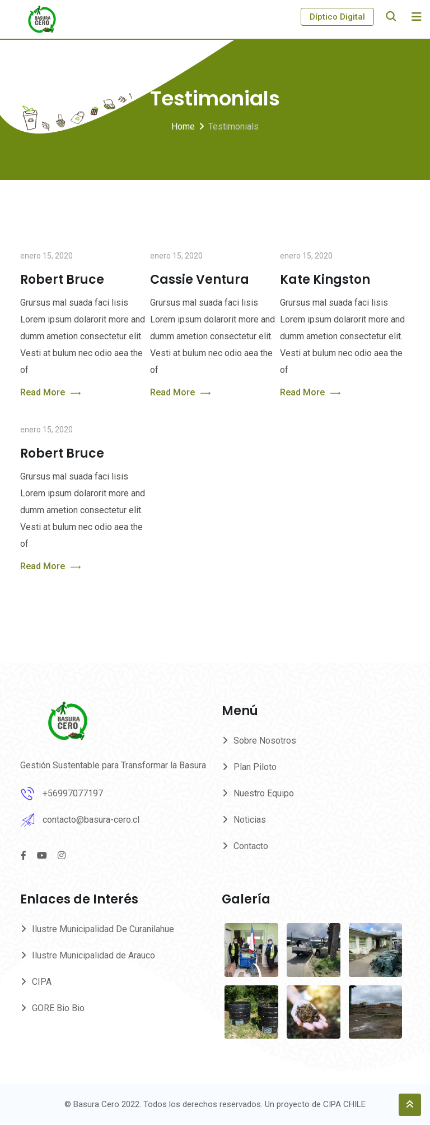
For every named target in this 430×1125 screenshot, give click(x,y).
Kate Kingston (325, 279)
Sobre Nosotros (264, 740)
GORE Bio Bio (58, 1008)
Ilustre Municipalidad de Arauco (93, 955)
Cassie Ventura (199, 279)
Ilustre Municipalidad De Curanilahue (103, 929)
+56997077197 (73, 793)
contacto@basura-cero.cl (91, 819)
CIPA (42, 981)
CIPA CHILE (344, 1104)
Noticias (249, 819)
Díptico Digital (337, 17)
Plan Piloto (255, 767)
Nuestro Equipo (263, 793)
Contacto (250, 846)
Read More (50, 393)
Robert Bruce (62, 279)
